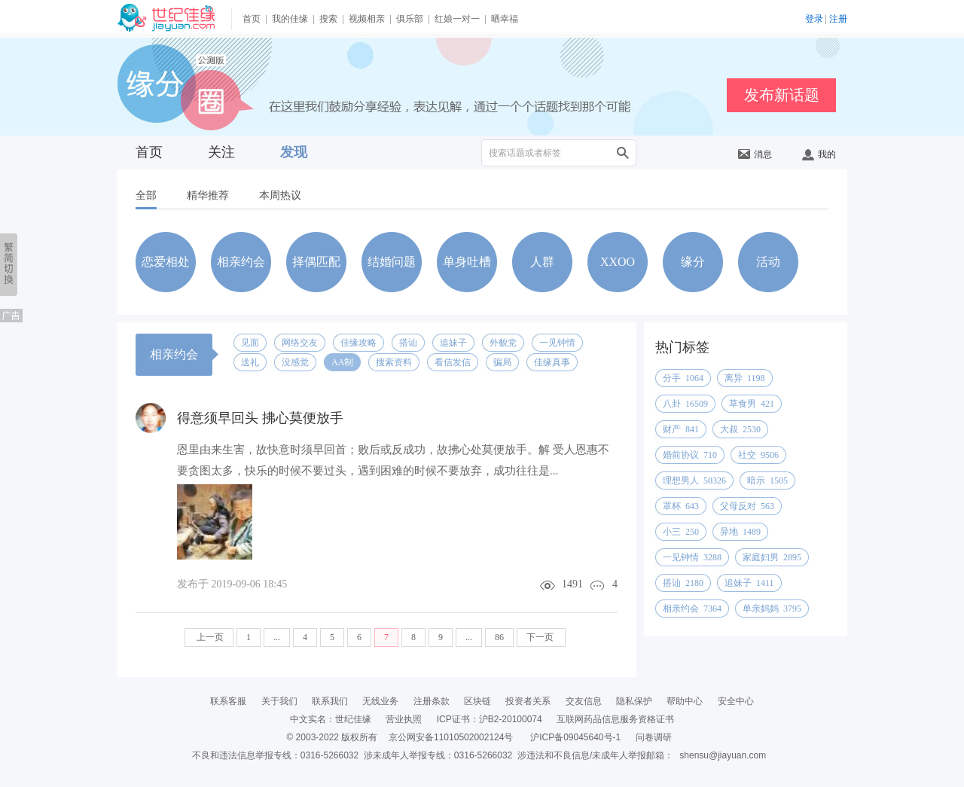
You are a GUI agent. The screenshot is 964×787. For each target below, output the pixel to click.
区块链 (477, 701)
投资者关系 (528, 701)
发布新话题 (781, 95)
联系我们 (330, 701)
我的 (819, 154)
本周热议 (280, 195)
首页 (252, 19)
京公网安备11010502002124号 (451, 737)
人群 (542, 261)
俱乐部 (409, 19)
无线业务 (380, 701)
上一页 (209, 637)
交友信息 (584, 701)
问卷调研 (654, 737)
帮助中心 (685, 701)
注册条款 (431, 701)
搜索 (328, 19)
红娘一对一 (457, 19)
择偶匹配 (316, 261)
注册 (838, 19)
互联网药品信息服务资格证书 (615, 719)
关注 (221, 152)
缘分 (693, 261)
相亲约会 (241, 261)
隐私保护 (634, 701)
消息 (755, 154)
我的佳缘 (290, 19)
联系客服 (228, 701)
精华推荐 (208, 195)
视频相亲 (367, 19)
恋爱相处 (166, 261)
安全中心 (736, 701)
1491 (572, 584)
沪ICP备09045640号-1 (575, 737)
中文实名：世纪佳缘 (330, 719)
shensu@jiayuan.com (722, 755)
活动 (768, 261)
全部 (146, 195)
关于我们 (279, 701)
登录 (814, 19)
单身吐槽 (467, 261)
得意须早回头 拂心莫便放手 (260, 418)
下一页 (541, 637)
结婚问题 (392, 261)
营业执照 (404, 719)
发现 (293, 152)
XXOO (617, 261)
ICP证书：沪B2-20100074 (489, 719)
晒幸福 (504, 19)
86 (499, 637)
